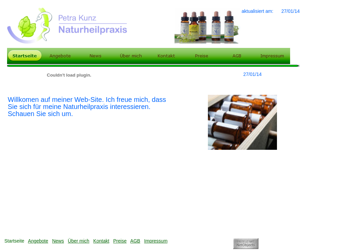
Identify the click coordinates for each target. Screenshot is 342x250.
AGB (135, 241)
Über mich (78, 241)
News (58, 241)
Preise (120, 241)
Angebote (38, 241)
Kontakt (101, 241)
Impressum (155, 241)
